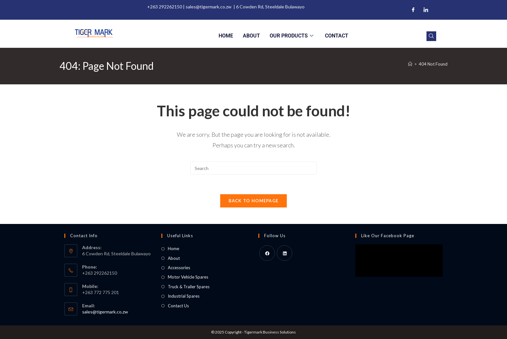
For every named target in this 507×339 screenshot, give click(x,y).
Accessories (179, 267)
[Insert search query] (253, 168)
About (251, 36)
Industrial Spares (184, 296)
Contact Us (178, 305)
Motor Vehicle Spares (188, 277)
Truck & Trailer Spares (189, 286)
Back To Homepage (254, 200)
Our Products (291, 36)
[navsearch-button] (431, 36)
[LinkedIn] (426, 10)
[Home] (410, 64)
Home (226, 36)
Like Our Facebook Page (387, 235)
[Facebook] (413, 10)
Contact (336, 36)
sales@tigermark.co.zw (105, 311)
